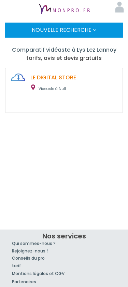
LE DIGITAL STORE (53, 77)
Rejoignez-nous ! (30, 251)
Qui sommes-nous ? (34, 243)
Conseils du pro (28, 258)
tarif (16, 266)
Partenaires (24, 282)
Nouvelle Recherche (64, 30)
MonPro (64, 9)
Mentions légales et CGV (38, 273)
